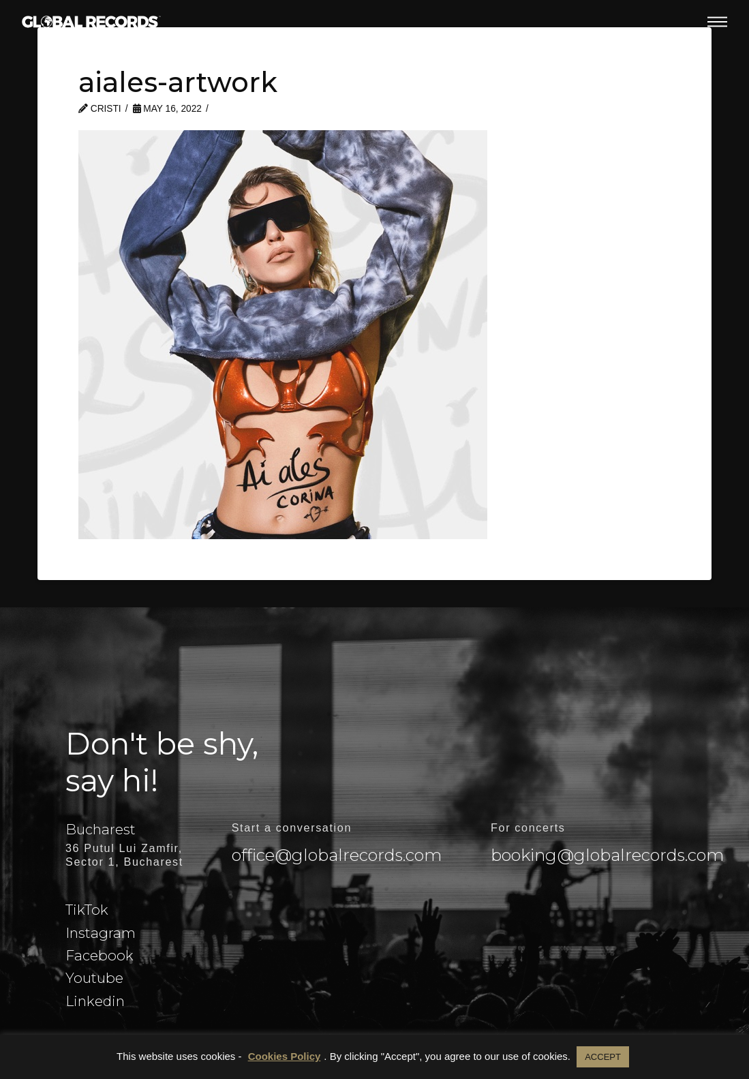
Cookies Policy (284, 1056)
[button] (717, 21)
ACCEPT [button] (603, 1057)
